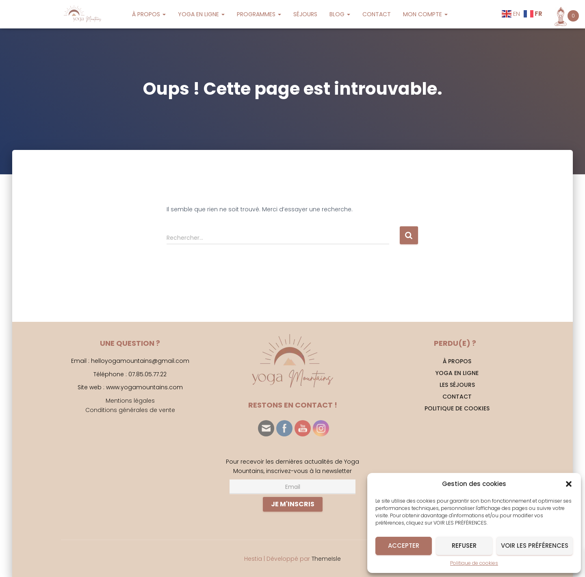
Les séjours (457, 385)
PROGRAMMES (259, 14)
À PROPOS (149, 14)
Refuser (464, 545)
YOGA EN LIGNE (201, 14)
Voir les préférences (534, 545)
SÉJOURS (305, 14)
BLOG (339, 14)
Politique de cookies (474, 563)
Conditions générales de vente (130, 410)
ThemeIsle (326, 559)
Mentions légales (130, 401)
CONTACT (376, 14)
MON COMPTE (425, 14)
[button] (569, 484)
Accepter (403, 545)
